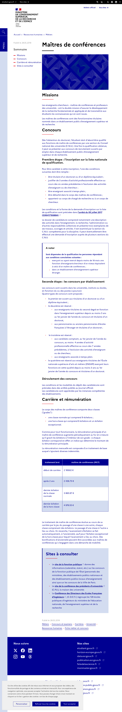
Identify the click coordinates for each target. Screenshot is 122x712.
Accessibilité (102, 2)
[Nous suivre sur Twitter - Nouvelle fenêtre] (109, 2)
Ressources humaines (33, 35)
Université (91, 624)
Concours (21, 59)
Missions (21, 55)
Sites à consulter (25, 69)
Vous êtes (102, 8)
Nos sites (23, 2)
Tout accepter (69, 704)
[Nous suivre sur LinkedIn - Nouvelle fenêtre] (117, 2)
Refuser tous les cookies (45, 704)
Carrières (79, 624)
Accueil (17, 35)
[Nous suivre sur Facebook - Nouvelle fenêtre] (113, 2)
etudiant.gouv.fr (9, 2)
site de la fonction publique (68, 564)
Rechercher (3, 31)
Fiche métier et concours (77, 628)
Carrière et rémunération (23, 64)
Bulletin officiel (90, 8)
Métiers (49, 35)
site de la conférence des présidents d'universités (79, 586)
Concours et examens (62, 624)
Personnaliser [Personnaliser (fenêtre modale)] (21, 704)
